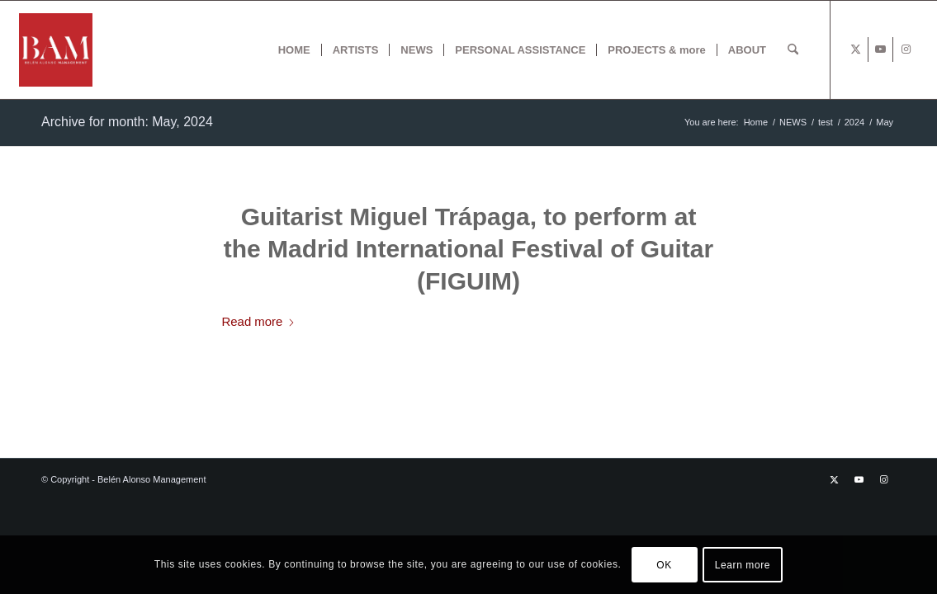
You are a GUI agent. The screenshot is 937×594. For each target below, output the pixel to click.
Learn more (742, 565)
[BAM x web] (55, 50)
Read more (259, 321)
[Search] (793, 50)
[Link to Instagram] (905, 49)
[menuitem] (294, 50)
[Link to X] (856, 49)
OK (664, 565)
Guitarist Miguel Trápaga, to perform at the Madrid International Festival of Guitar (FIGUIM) (468, 249)
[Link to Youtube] (880, 49)
